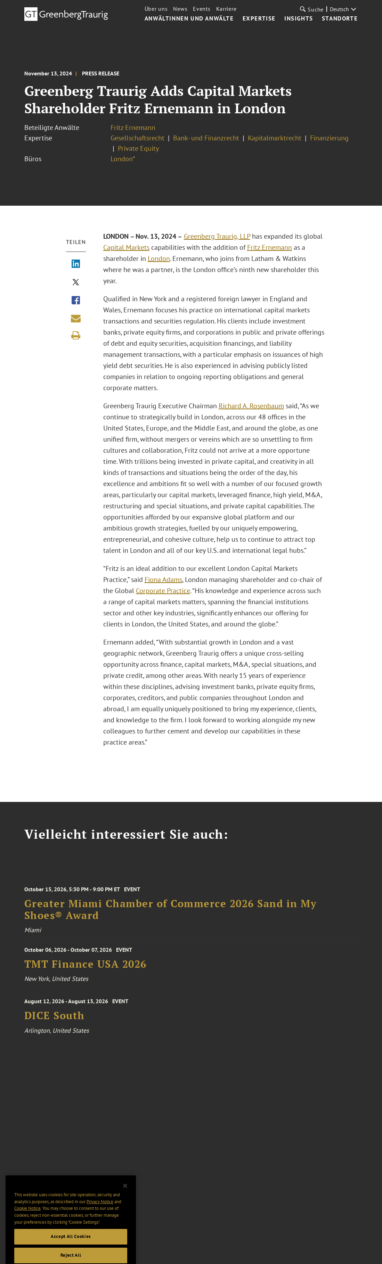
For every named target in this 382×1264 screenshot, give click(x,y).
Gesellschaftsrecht (137, 137)
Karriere (226, 9)
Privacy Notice (100, 1211)
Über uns (156, 9)
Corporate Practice (163, 590)
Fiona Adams (163, 579)
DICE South (54, 1020)
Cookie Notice (27, 1218)
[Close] (125, 1195)
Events (201, 9)
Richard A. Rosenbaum (251, 405)
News (180, 9)
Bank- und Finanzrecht (206, 137)
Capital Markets (126, 247)
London (159, 258)
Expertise (259, 18)
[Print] (75, 335)
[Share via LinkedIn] (76, 264)
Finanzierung (329, 137)
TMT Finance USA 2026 (85, 967)
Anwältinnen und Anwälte (189, 18)
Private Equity (138, 148)
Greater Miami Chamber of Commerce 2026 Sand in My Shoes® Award (170, 914)
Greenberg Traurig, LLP (217, 236)
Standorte (340, 18)
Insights (298, 18)
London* (123, 158)
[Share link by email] (76, 318)
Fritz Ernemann (133, 127)
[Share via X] (76, 282)
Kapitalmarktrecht (274, 137)
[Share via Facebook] (76, 300)
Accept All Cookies (71, 1246)
